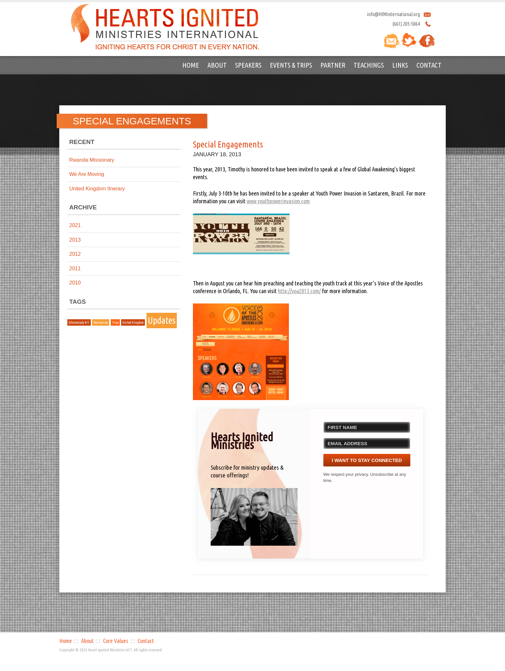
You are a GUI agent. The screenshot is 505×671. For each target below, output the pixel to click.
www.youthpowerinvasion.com (278, 201)
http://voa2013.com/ (299, 291)
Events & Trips (291, 65)
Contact (429, 65)
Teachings (369, 65)
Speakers (248, 65)
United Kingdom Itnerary (97, 188)
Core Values (115, 640)
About (217, 65)
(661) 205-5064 (406, 24)
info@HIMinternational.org (393, 14)
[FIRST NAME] (366, 427)
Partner (332, 65)
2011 (75, 268)
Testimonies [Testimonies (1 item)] (100, 322)
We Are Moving (86, 174)
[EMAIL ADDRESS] (366, 443)
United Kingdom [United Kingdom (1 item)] (133, 322)
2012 (75, 254)
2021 (75, 225)
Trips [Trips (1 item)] (115, 322)
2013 (75, 240)
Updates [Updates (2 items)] (162, 320)
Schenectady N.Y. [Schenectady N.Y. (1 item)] (79, 322)
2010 (75, 282)
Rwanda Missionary (91, 160)
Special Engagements (228, 144)
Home (190, 65)
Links (400, 65)
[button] (254, 517)
